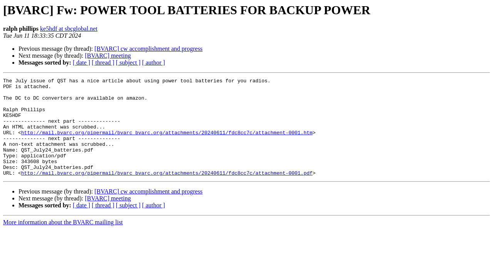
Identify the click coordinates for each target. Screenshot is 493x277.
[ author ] (153, 62)
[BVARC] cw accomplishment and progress (148, 48)
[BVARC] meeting (108, 55)
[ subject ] (128, 62)
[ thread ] (103, 62)
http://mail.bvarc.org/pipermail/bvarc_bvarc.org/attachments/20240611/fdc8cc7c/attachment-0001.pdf (167, 192)
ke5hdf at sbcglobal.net (68, 28)
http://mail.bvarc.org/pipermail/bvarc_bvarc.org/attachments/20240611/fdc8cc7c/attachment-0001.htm (167, 143)
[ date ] (81, 62)
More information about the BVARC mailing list (63, 242)
